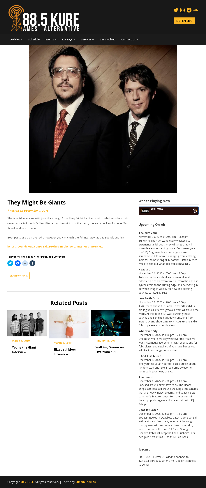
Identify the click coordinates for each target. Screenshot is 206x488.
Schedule (34, 39)
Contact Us (128, 39)
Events (49, 39)
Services (86, 39)
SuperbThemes (86, 482)
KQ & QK (67, 39)
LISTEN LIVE (184, 21)
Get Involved (107, 39)
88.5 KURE (27, 482)
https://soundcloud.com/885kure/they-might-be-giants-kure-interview (55, 246)
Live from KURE (19, 275)
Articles (15, 39)
